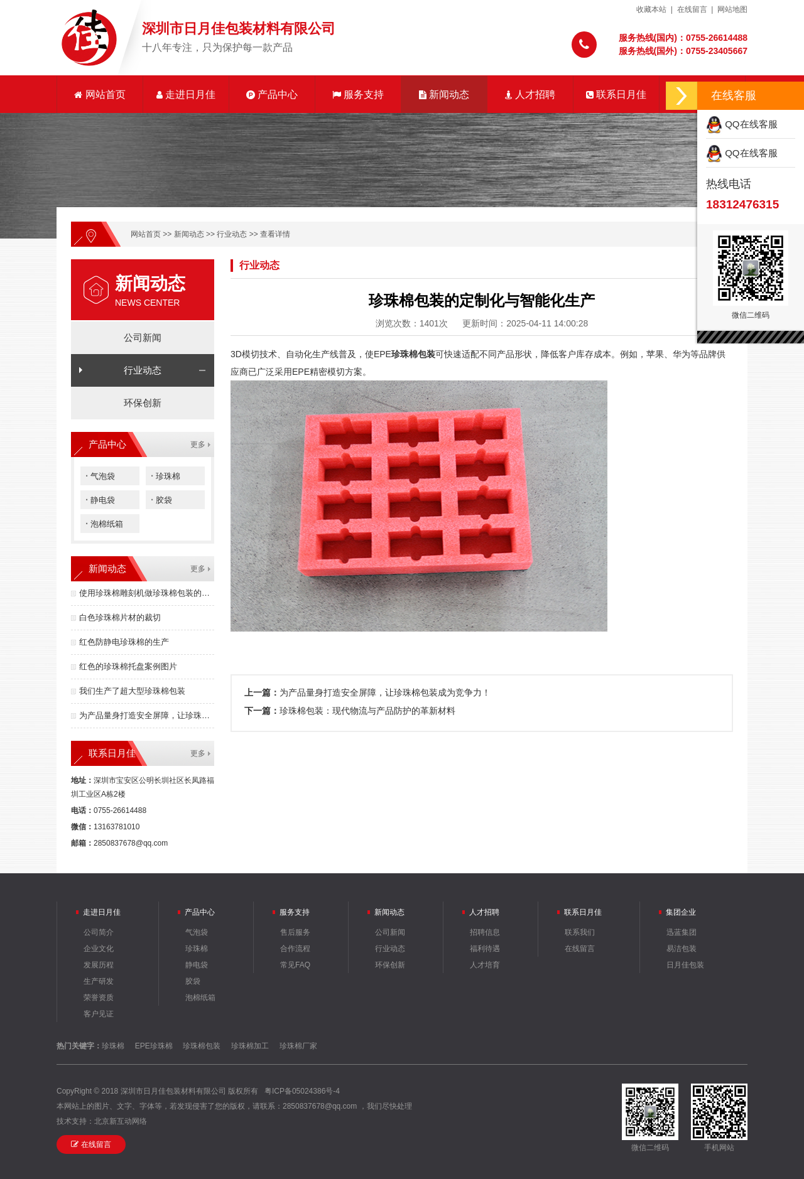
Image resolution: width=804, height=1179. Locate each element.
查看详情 (275, 234)
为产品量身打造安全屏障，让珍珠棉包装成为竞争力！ (146, 715)
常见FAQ (295, 965)
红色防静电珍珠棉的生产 (124, 642)
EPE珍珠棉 (154, 1046)
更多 (197, 444)
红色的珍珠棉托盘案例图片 (128, 666)
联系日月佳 (616, 94)
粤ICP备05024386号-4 (302, 1091)
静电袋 (100, 499)
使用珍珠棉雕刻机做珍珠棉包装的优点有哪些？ (146, 593)
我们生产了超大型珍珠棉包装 (132, 691)
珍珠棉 (165, 475)
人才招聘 (530, 94)
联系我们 (580, 932)
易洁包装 (681, 948)
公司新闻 (142, 337)
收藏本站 (651, 9)
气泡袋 (100, 475)
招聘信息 (485, 932)
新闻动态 (444, 94)
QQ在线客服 (742, 124)
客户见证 (99, 1013)
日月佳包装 (685, 965)
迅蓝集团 (681, 932)
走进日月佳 (185, 94)
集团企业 (681, 912)
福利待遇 (485, 948)
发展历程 (99, 965)
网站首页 (99, 94)
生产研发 (99, 981)
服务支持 (358, 94)
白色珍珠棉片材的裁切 (120, 617)
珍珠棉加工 (250, 1046)
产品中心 (272, 94)
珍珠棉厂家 (298, 1046)
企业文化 (99, 948)
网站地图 (732, 9)
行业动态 (232, 234)
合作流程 (295, 948)
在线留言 (692, 9)
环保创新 (142, 402)
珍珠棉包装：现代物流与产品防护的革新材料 (367, 711)
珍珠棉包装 (201, 1046)
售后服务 (295, 932)
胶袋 (161, 499)
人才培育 (485, 965)
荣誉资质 (99, 997)
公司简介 (99, 932)
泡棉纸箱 (104, 523)
